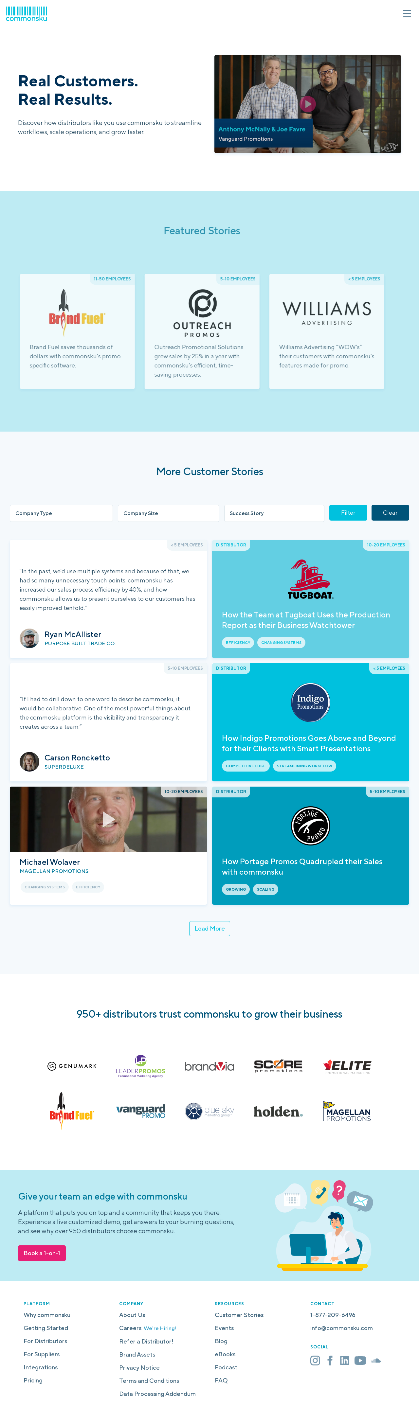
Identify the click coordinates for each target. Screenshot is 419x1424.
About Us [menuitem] (132, 1314)
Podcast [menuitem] (226, 1367)
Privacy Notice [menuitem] (139, 1367)
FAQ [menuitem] (221, 1380)
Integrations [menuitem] (41, 1367)
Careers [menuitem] (147, 1328)
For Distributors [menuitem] (45, 1341)
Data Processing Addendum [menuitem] (157, 1393)
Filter (348, 512)
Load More (209, 928)
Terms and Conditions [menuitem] (149, 1380)
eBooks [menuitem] (225, 1354)
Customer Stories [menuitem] (239, 1314)
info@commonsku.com (341, 1328)
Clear (390, 512)
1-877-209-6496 (332, 1314)
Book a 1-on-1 (42, 1253)
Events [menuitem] (224, 1328)
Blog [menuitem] (221, 1341)
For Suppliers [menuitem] (42, 1354)
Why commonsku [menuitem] (47, 1314)
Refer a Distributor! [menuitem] (146, 1341)
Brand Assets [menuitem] (137, 1354)
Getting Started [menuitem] (46, 1328)
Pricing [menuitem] (33, 1380)
